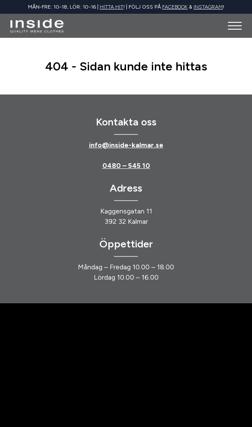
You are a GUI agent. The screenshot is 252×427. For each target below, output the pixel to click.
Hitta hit (111, 7)
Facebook (174, 7)
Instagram (208, 7)
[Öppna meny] (235, 25)
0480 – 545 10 (126, 166)
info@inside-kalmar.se (126, 145)
